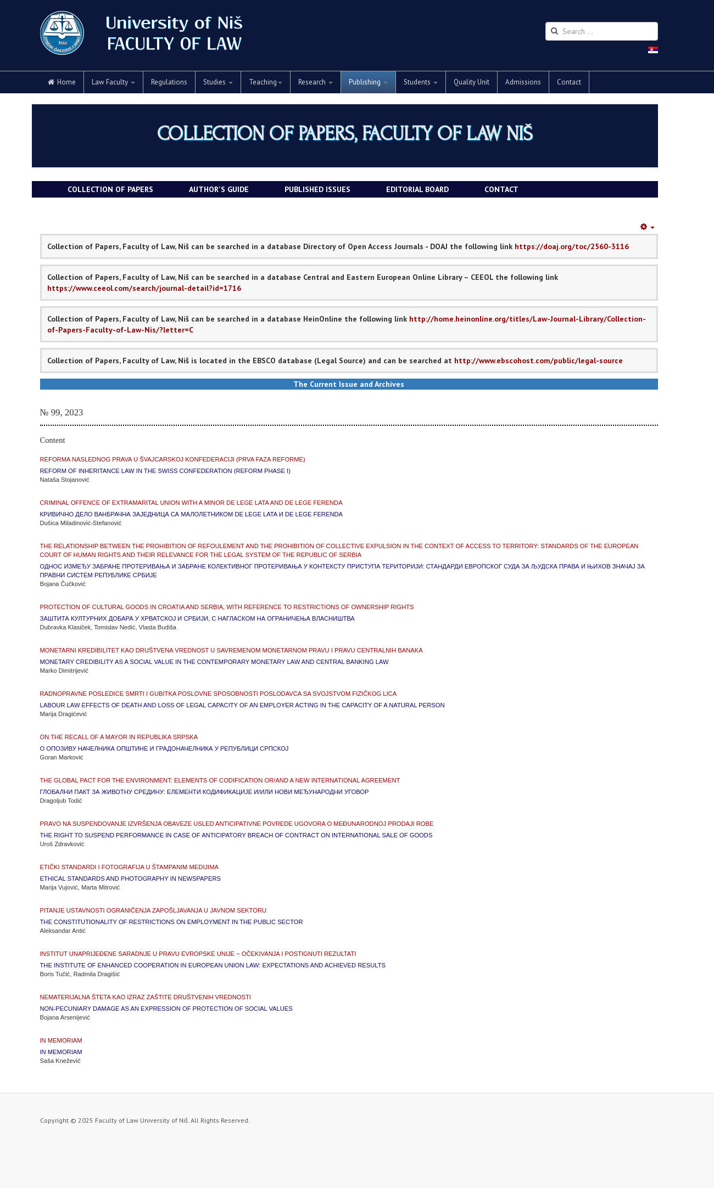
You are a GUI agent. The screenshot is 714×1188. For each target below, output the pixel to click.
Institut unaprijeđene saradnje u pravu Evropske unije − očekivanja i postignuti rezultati (198, 953)
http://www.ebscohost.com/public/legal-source (538, 360)
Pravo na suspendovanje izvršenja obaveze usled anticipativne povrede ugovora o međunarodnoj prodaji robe (237, 823)
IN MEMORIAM (61, 1040)
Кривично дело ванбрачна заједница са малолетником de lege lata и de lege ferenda (191, 514)
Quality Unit (471, 82)
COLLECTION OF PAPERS (110, 189)
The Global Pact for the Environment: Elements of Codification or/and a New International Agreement (220, 780)
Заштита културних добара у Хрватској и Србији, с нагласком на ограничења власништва (197, 618)
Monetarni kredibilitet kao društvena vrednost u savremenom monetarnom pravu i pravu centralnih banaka (231, 650)
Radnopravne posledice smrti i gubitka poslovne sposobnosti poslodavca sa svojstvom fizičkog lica (218, 693)
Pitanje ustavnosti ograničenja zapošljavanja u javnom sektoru (153, 910)
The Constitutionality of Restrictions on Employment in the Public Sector (171, 922)
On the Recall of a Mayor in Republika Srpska (119, 737)
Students (421, 82)
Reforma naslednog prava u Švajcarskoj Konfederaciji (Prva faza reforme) (172, 459)
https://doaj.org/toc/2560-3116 (572, 246)
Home (62, 82)
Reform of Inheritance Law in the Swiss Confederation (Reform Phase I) (165, 471)
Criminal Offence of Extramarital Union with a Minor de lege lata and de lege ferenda (191, 502)
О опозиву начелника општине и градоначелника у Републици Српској (164, 748)
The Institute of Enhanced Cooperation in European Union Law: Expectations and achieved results (213, 965)
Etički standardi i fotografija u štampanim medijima (129, 867)
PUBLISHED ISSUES (317, 189)
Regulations (169, 82)
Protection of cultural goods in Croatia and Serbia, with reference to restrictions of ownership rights (227, 607)
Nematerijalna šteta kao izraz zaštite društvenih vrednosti (145, 997)
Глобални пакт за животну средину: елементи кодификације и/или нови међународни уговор (204, 792)
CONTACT (501, 189)
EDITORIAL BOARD (417, 189)
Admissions (523, 82)
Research (315, 82)
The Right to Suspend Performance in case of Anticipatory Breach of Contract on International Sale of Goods (236, 835)
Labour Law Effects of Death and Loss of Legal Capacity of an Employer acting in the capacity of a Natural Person (242, 705)
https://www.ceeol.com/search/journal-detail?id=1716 (144, 288)
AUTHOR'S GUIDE (219, 189)
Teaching (265, 82)
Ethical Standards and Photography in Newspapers (130, 878)
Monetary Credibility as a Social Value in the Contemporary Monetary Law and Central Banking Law (214, 661)
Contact (569, 82)
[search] (601, 31)
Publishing (368, 82)
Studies (218, 82)
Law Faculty (113, 82)
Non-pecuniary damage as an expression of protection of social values (166, 1008)
